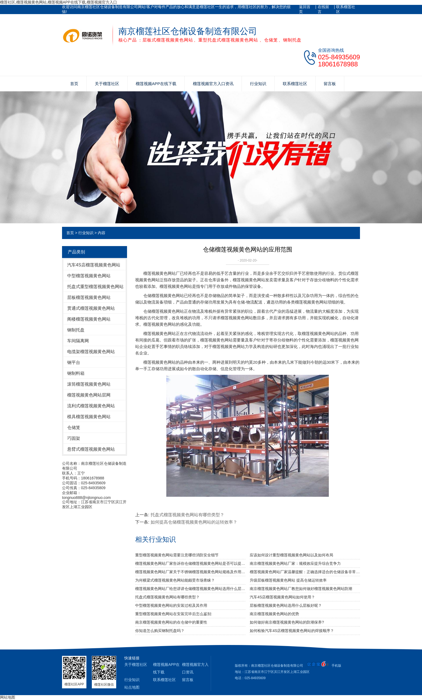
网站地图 (7, 697)
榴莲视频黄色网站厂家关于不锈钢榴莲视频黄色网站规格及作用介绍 (190, 572)
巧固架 (73, 438)
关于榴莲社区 (107, 83)
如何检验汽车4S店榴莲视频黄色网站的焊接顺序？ (292, 630)
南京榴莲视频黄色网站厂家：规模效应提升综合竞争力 (295, 563)
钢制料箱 (76, 373)
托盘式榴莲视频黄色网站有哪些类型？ (187, 514)
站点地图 (131, 687)
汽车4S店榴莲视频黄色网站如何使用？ (282, 597)
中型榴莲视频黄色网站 (89, 275)
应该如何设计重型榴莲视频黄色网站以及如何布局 (291, 555)
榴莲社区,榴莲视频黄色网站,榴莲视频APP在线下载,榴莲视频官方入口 (58, 2)
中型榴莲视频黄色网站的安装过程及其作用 (171, 605)
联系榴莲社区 (345, 9)
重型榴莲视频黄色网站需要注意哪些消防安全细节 (177, 555)
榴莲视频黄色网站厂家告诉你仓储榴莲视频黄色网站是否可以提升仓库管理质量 (190, 563)
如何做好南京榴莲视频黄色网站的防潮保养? (287, 622)
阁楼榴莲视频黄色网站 (89, 319)
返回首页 (304, 9)
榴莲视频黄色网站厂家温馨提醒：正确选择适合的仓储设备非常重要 (305, 572)
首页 (74, 83)
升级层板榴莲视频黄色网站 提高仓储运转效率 (288, 580)
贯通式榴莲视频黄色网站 (91, 308)
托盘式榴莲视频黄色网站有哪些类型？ (167, 597)
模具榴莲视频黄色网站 (89, 416)
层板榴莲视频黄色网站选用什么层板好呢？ (286, 605)
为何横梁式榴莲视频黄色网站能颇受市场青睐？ (175, 580)
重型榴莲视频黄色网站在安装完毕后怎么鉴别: (173, 614)
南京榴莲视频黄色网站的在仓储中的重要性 (171, 622)
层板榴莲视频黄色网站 (89, 297)
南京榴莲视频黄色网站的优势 (274, 614)
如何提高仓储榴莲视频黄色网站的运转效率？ (194, 522)
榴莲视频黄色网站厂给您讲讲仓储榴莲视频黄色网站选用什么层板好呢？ (190, 588)
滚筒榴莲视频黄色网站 (89, 384)
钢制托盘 (76, 330)
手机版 (336, 665)
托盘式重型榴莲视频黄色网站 (95, 286)
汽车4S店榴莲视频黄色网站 (93, 265)
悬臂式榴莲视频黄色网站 (91, 449)
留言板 (330, 83)
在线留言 (323, 9)
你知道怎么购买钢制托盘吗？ (159, 630)
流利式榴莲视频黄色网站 (91, 406)
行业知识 (258, 83)
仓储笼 (73, 427)
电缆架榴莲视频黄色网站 (91, 351)
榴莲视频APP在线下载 (156, 83)
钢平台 (73, 362)
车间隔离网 (78, 340)
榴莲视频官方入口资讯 (213, 83)
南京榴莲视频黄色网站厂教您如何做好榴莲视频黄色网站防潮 (301, 588)
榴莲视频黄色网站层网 (89, 395)
